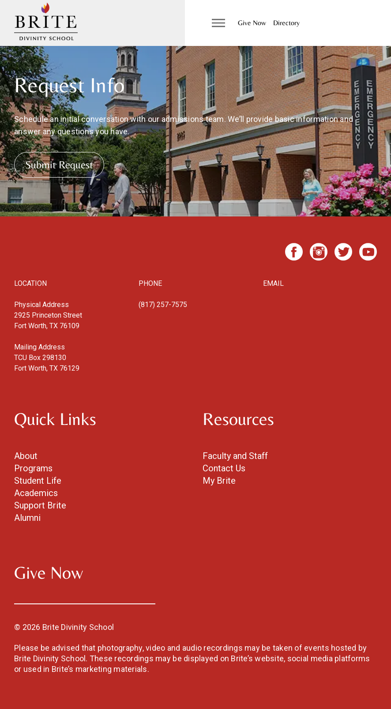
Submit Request (59, 165)
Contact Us (224, 468)
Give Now (252, 23)
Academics (36, 493)
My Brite (219, 480)
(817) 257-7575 (163, 304)
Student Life (37, 480)
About (26, 456)
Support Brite (40, 505)
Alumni (27, 517)
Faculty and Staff (235, 456)
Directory (286, 23)
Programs (33, 468)
